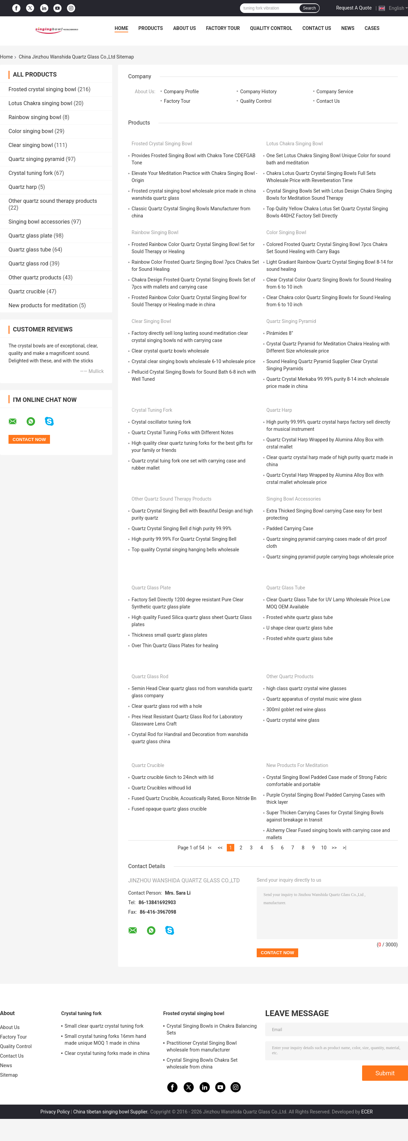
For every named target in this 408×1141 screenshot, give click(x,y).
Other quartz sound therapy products (52, 201)
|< (210, 847)
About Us (184, 28)
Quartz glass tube (29, 249)
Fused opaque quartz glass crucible (169, 809)
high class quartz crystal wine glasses (306, 688)
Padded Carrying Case (290, 528)
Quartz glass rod (28, 263)
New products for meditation (43, 305)
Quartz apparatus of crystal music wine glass (314, 699)
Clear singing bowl (30, 145)
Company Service (335, 91)
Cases (371, 28)
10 (324, 847)
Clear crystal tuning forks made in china (107, 1053)
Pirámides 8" (280, 333)
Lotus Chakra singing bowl (40, 103)
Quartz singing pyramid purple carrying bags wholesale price (330, 556)
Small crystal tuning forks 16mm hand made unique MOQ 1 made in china (105, 1039)
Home (121, 28)
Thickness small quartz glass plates (169, 635)
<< (220, 847)
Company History (258, 91)
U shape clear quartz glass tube (300, 628)
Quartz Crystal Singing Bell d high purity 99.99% (182, 528)
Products (150, 28)
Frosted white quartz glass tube (300, 617)
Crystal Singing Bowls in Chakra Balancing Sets (212, 1029)
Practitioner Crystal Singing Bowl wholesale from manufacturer (202, 1046)
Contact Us (316, 28)
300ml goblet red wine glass (296, 709)
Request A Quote (354, 8)
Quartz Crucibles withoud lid (161, 787)
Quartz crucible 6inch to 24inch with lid (173, 777)
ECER (367, 1111)
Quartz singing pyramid (36, 159)
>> (334, 847)
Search (309, 8)
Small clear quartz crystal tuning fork (104, 1026)
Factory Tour (223, 28)
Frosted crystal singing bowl (42, 89)
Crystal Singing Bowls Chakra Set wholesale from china (202, 1063)
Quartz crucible (26, 291)
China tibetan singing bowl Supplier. (111, 1111)
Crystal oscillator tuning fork (161, 422)
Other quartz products (35, 277)
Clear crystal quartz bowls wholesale (170, 351)
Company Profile (181, 91)
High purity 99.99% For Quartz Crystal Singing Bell (184, 539)
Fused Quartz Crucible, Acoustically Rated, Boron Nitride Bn (194, 798)
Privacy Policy (55, 1111)
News (348, 28)
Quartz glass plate (30, 235)
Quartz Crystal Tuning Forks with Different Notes (183, 432)
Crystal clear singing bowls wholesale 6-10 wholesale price (193, 361)
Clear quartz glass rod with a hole (167, 706)
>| (344, 847)
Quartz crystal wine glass (293, 720)
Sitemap (9, 1075)
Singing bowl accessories (39, 221)
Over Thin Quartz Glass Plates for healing (175, 645)
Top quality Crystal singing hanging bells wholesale (185, 549)
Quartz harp (22, 187)
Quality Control (271, 28)
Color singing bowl (30, 131)
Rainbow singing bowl (34, 117)
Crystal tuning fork (30, 173)
